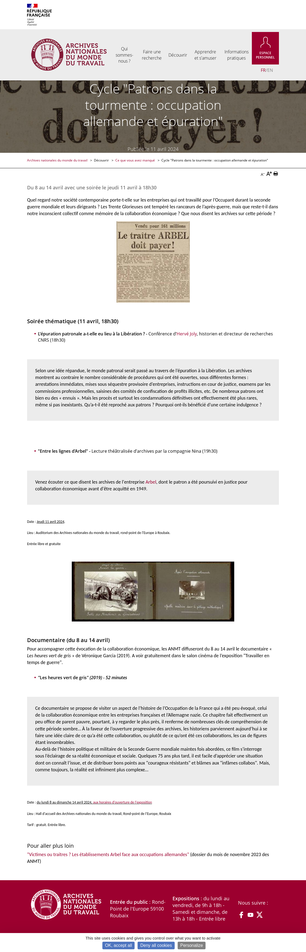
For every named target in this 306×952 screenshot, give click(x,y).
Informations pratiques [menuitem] (236, 55)
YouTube (250, 915)
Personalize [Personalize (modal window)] (191, 945)
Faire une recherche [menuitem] (152, 55)
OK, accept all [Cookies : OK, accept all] (118, 945)
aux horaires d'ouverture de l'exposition (122, 802)
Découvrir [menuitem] (177, 55)
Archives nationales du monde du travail (57, 160)
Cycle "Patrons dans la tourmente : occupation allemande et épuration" (214, 160)
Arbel (151, 482)
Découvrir (102, 160)
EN (270, 70)
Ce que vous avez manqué (135, 160)
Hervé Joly (187, 334)
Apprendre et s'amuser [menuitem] (205, 55)
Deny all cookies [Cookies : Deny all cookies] (156, 945)
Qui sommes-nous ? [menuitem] (124, 55)
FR (263, 70)
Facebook (241, 915)
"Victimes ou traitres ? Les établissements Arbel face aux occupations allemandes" (108, 854)
